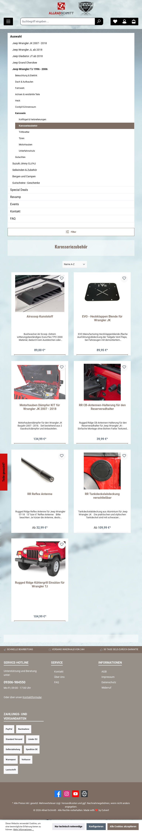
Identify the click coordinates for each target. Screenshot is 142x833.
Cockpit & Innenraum (25, 107)
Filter (71, 231)
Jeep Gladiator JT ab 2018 (27, 56)
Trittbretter (24, 132)
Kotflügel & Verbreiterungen (32, 119)
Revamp (15, 197)
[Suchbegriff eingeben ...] (57, 21)
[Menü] (8, 21)
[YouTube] (75, 794)
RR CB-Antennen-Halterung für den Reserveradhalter (102, 407)
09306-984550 (14, 683)
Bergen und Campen (24, 176)
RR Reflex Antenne (39, 494)
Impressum (108, 677)
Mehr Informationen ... (23, 829)
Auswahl (16, 36)
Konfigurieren (96, 826)
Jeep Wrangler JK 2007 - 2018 (29, 43)
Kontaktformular (32, 697)
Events (14, 204)
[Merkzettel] (115, 21)
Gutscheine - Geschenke (26, 182)
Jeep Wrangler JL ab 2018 (27, 49)
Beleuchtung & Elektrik (26, 75)
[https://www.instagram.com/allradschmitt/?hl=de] (66, 794)
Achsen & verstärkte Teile (27, 94)
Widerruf (106, 688)
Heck (17, 100)
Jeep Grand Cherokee (24, 62)
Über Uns (59, 677)
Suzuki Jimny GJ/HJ (24, 163)
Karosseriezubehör (28, 125)
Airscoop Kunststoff (40, 316)
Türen (21, 138)
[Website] (84, 794)
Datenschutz (109, 682)
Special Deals (19, 190)
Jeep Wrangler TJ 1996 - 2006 (30, 69)
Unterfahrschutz (27, 151)
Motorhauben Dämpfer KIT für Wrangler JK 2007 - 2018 (40, 407)
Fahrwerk (19, 88)
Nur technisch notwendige (68, 826)
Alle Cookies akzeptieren (123, 826)
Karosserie (20, 113)
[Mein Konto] (124, 21)
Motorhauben (25, 144)
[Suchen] (99, 21)
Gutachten (20, 157)
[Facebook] (58, 794)
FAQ (13, 218)
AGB (104, 672)
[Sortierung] (74, 264)
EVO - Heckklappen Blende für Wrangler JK (102, 318)
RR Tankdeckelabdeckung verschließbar (102, 496)
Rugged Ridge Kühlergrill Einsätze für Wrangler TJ (40, 584)
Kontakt (15, 211)
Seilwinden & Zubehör (24, 169)
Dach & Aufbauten (24, 82)
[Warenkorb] (133, 21)
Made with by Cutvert (96, 810)
